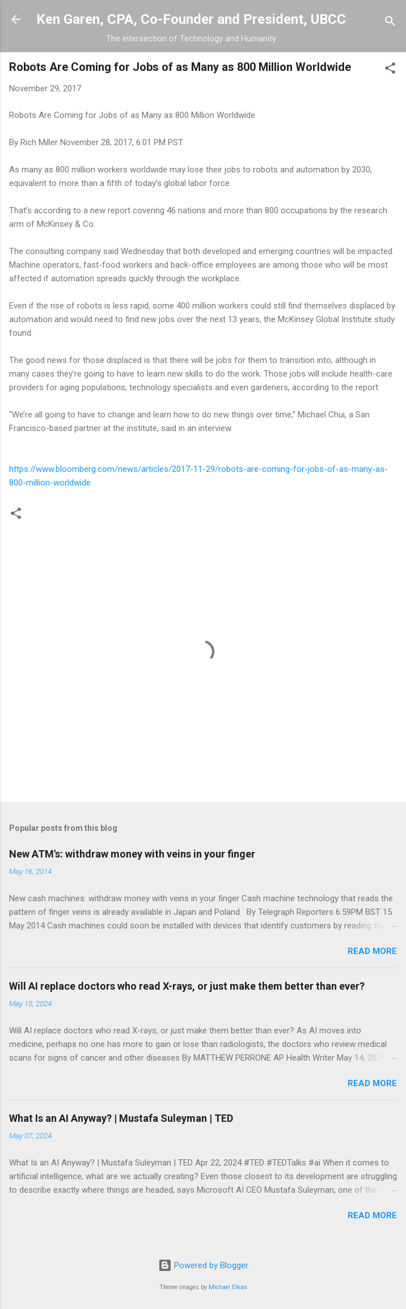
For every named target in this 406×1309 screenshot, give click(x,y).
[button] (390, 70)
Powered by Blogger (203, 1265)
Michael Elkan (228, 1287)
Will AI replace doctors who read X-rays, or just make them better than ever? (187, 986)
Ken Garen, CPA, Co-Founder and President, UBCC (191, 19)
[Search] (390, 23)
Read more (372, 951)
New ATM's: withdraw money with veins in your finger (132, 854)
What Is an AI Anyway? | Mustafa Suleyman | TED (121, 1118)
